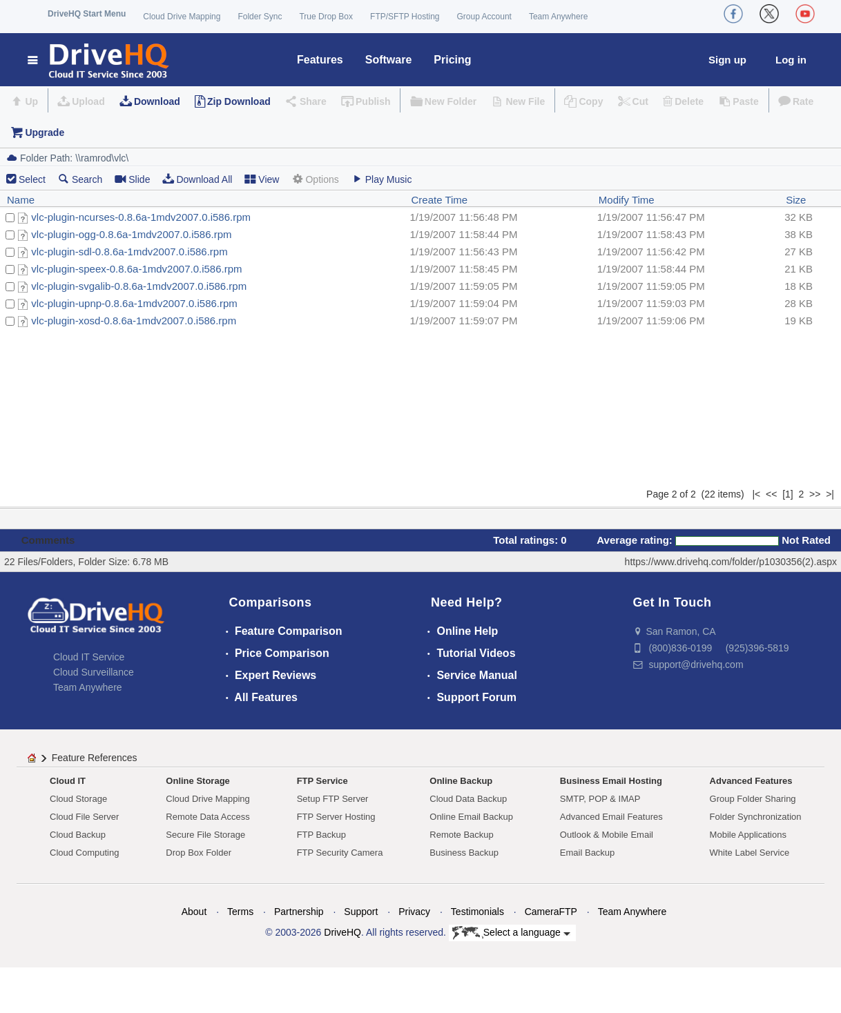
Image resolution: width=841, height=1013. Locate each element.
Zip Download (239, 101)
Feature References (94, 757)
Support (361, 911)
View (261, 179)
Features (320, 60)
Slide (132, 179)
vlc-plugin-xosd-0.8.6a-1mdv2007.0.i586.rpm (133, 320)
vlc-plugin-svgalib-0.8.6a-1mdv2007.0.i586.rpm (138, 286)
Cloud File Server (84, 817)
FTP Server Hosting (336, 817)
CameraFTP (551, 911)
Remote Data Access (207, 817)
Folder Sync (260, 16)
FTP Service (322, 781)
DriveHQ (342, 932)
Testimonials (477, 911)
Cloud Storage (78, 799)
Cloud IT (68, 781)
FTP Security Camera (340, 852)
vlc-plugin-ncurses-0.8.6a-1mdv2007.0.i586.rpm (141, 217)
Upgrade (44, 132)
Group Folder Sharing (753, 799)
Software (388, 60)
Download (157, 101)
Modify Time (627, 200)
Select (32, 179)
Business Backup (464, 852)
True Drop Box (326, 16)
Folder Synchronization (756, 817)
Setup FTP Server (333, 799)
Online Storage (197, 781)
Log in (790, 60)
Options (314, 179)
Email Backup (587, 852)
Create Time (439, 200)
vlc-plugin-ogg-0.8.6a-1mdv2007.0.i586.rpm (131, 234)
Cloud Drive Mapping (181, 16)
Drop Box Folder (198, 852)
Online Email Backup (471, 817)
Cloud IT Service (88, 656)
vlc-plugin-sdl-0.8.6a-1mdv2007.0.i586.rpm (129, 251)
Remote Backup (461, 834)
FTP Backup (321, 834)
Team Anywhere (558, 16)
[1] (787, 494)
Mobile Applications (748, 834)
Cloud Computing (84, 852)
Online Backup (460, 781)
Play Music (381, 179)
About (194, 911)
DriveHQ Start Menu (87, 14)
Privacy (414, 911)
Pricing (452, 60)
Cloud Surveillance (93, 672)
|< (756, 494)
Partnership (299, 911)
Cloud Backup (78, 834)
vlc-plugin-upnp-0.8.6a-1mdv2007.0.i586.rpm (134, 303)
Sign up (727, 60)
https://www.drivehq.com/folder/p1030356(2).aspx (731, 561)
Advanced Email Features (611, 817)
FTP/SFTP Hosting (404, 16)
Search (80, 179)
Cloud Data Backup (468, 799)
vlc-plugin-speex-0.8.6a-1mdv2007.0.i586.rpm (136, 269)
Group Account (484, 16)
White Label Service (750, 852)
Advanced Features (751, 781)
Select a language (511, 933)
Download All (197, 179)
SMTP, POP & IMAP (600, 799)
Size (796, 200)
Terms (240, 911)
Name (21, 200)
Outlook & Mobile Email (606, 834)
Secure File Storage (205, 834)
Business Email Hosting (611, 781)
